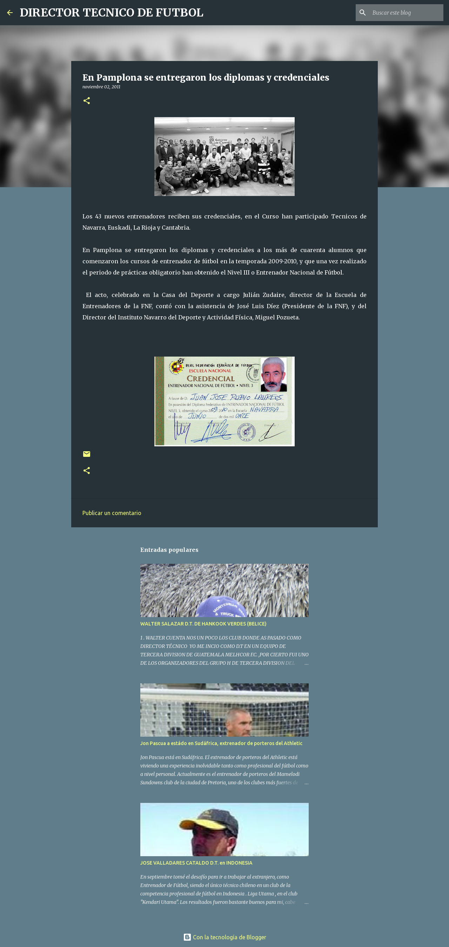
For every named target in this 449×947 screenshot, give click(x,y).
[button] (86, 101)
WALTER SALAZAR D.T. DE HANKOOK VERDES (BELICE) (203, 624)
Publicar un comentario (111, 513)
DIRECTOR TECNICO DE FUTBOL (111, 13)
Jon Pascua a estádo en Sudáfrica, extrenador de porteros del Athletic (221, 743)
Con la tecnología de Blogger (224, 937)
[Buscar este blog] (406, 12)
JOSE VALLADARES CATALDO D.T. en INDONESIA (196, 863)
